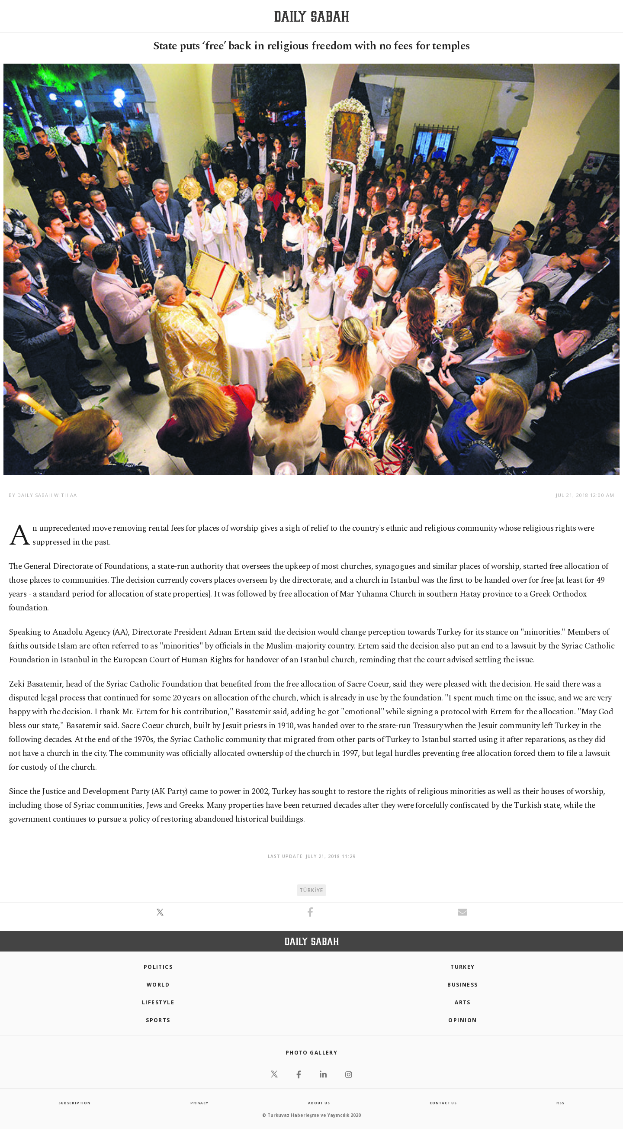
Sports (158, 1020)
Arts (463, 1002)
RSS (560, 1102)
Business (462, 984)
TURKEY (462, 967)
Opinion (462, 1020)
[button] (161, 916)
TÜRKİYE (311, 890)
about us (319, 1102)
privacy (199, 1102)
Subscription (74, 1102)
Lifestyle (158, 1002)
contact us (443, 1102)
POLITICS (158, 967)
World (158, 984)
